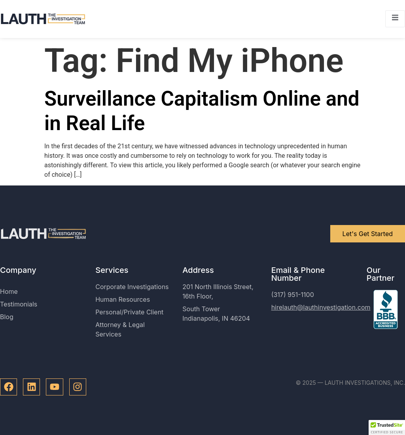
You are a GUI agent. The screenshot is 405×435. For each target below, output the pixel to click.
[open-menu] (395, 18)
